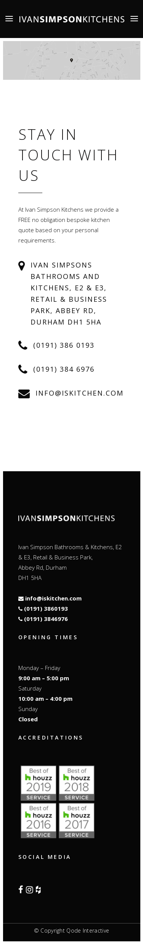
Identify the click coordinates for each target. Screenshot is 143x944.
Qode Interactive (87, 930)
